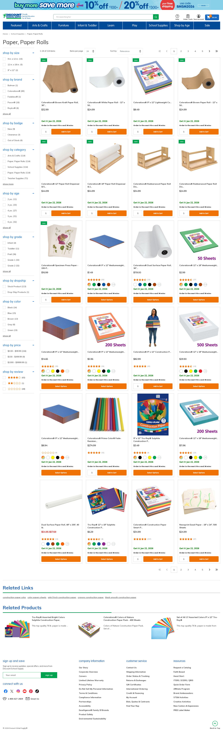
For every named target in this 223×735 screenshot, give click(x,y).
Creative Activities (182, 702)
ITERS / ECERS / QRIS (183, 680)
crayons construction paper (91, 597)
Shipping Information (136, 672)
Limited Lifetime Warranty (91, 680)
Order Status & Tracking (137, 676)
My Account (131, 697)
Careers (82, 676)
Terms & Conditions (88, 693)
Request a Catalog (182, 667)
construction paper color (14, 597)
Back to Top (215, 725)
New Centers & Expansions (186, 706)
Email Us (35, 699)
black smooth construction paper (120, 597)
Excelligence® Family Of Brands (94, 710)
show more (8, 184)
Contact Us (131, 667)
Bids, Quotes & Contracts (138, 702)
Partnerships (85, 702)
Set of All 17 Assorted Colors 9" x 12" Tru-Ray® (197, 618)
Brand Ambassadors (183, 693)
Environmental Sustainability (92, 719)
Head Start (179, 676)
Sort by (113, 51)
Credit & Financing (135, 693)
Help (177, 17)
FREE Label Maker (182, 710)
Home (5, 34)
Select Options (107, 300)
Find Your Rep (132, 706)
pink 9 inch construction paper (62, 597)
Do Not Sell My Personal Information (96, 689)
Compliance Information (90, 697)
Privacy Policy (85, 684)
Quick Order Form (182, 684)
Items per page (76, 51)
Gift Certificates (133, 684)
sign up (49, 675)
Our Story (83, 667)
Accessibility (85, 706)
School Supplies (17, 34)
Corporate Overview (88, 672)
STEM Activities (181, 697)
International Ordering (136, 689)
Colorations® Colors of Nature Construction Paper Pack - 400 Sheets (122, 618)
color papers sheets (37, 597)
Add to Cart (66, 132)
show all (7, 114)
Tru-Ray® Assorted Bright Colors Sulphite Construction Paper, (48, 618)
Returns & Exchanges (136, 680)
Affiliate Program (182, 689)
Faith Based (179, 672)
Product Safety (86, 714)
